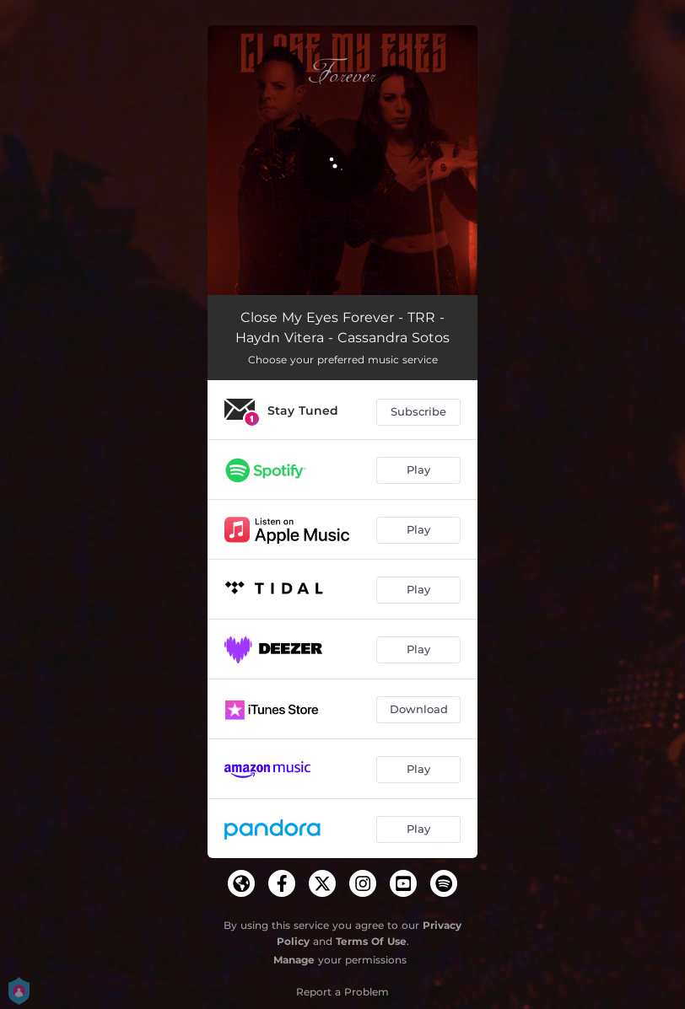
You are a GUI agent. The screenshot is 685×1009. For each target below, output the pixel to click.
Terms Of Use (371, 941)
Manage (294, 959)
